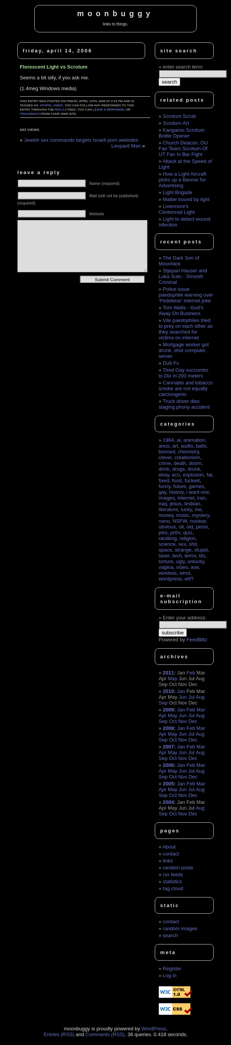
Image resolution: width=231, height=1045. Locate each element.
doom (195, 463)
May (172, 678)
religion (187, 538)
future (179, 486)
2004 (168, 802)
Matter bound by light (186, 199)
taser (164, 556)
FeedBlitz (196, 639)
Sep (163, 703)
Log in (169, 975)
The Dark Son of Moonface (179, 261)
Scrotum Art (176, 123)
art (175, 446)
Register (172, 968)
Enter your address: (184, 618)
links (168, 861)
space (165, 550)
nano (164, 521)
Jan (181, 691)
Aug (200, 697)
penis (202, 527)
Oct (173, 721)
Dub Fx (171, 363)
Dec (192, 721)
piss (163, 532)
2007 (168, 747)
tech (177, 556)
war (195, 567)
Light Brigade (177, 192)
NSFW (179, 521)
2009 (168, 710)
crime (165, 463)
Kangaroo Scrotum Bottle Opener (181, 133)
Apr (162, 715)
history (176, 492)
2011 (168, 673)
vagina (166, 567)
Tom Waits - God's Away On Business (181, 310)
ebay (164, 475)
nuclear (198, 521)
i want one (197, 492)
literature (168, 509)
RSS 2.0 (61, 109)
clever (165, 457)
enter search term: (183, 67)
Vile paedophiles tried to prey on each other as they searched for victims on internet (186, 329)
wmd (184, 573)
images (167, 498)
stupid (46, 105)
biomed (167, 452)
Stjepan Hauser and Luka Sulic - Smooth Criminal (183, 276)
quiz (187, 532)
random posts (178, 868)
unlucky (195, 561)
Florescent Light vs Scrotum (54, 67)
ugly (180, 561)
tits (202, 556)
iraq (163, 504)
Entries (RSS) (59, 1034)
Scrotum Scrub (179, 116)
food (177, 480)
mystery (200, 515)
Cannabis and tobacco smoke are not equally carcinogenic (186, 388)
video (58, 105)
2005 (168, 784)
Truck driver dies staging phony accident (184, 404)
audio (187, 446)
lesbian (192, 504)
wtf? (189, 579)
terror (190, 556)
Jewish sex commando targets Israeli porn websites (81, 140)
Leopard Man (126, 146)
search (170, 935)
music (182, 515)
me (198, 509)
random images (180, 928)
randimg (168, 538)
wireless (168, 573)
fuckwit (192, 480)
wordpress (170, 579)
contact (171, 854)
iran (201, 498)
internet (185, 498)
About (169, 847)
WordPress (153, 1029)
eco (176, 475)
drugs (178, 469)
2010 (168, 691)
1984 (168, 440)
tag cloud (173, 888)
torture (166, 561)
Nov (182, 721)
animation (194, 440)
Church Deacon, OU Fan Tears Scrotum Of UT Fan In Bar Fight (183, 148)
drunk (193, 469)
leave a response (108, 109)
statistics (172, 881)
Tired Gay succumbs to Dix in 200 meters (183, 373)
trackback (30, 114)
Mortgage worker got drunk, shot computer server (184, 350)
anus (164, 446)
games (196, 486)
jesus (175, 504)
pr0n (175, 532)
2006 (168, 765)
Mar (200, 710)
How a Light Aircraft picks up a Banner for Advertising (182, 179)
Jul (191, 697)
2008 (168, 728)
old (189, 527)
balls (201, 446)
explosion (193, 475)
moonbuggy (115, 13)
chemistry (188, 452)
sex (182, 544)
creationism (187, 457)
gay (162, 492)
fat (209, 475)
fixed (164, 480)
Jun (183, 697)
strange (183, 550)
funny (165, 486)
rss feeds (173, 874)
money (166, 515)
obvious (167, 527)
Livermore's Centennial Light (177, 209)
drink (164, 469)
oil (181, 527)
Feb (190, 673)
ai (179, 440)
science (167, 544)
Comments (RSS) (105, 1034)
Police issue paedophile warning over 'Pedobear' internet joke (186, 295)
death (180, 463)
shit (193, 544)
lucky (186, 509)
